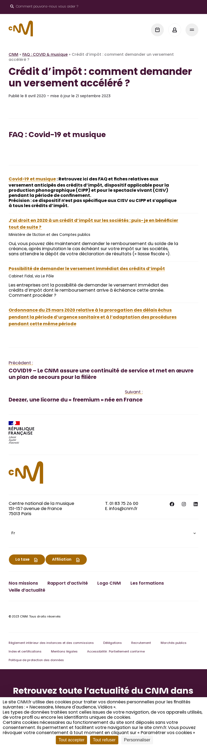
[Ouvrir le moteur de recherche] (44, 7)
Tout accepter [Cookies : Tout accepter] (71, 740)
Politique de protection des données (36, 660)
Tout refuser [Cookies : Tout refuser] (104, 740)
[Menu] (191, 29)
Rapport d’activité (67, 583)
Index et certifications (25, 651)
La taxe (22, 560)
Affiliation (61, 560)
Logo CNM (109, 583)
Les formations (147, 583)
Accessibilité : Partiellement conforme (116, 651)
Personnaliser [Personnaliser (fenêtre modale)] (137, 740)
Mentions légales (64, 651)
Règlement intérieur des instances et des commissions (51, 643)
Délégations (112, 643)
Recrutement (141, 643)
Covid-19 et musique (32, 179)
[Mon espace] (174, 29)
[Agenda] (157, 29)
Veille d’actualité (27, 590)
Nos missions (23, 583)
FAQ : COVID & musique (45, 55)
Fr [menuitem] (13, 533)
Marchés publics (174, 643)
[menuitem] (103, 533)
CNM (13, 55)
